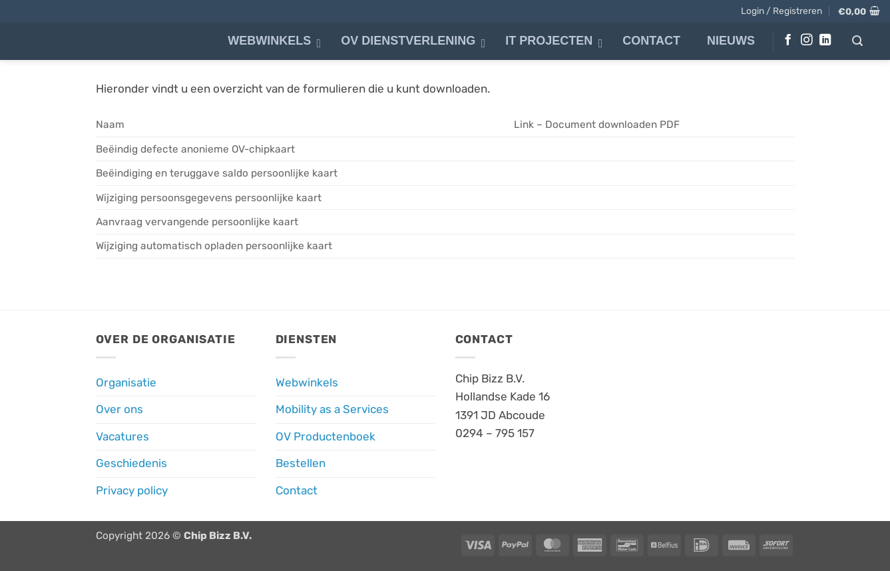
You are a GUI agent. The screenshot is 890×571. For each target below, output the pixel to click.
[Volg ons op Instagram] (806, 40)
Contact (297, 490)
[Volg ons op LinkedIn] (825, 40)
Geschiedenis (131, 463)
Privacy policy (132, 490)
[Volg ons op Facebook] (787, 40)
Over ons (119, 409)
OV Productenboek (325, 436)
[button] (781, 10)
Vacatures (122, 436)
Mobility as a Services (332, 409)
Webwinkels (307, 382)
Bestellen (301, 463)
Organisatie (126, 382)
